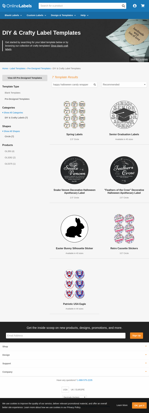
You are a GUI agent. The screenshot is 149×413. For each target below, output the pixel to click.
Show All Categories (12, 112)
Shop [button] (5, 346)
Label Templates (18, 68)
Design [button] (6, 355)
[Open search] (123, 6)
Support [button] (6, 363)
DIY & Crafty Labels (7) (16, 117)
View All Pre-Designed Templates (25, 78)
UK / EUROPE (78, 389)
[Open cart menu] (143, 6)
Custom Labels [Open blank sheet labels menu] (36, 15)
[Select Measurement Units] (74, 397)
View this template (139, 59)
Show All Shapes (11, 131)
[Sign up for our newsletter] (65, 335)
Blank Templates (12, 93)
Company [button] (7, 372)
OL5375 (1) (10, 164)
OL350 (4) (9, 151)
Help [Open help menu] (84, 15)
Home (5, 68)
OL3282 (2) (10, 157)
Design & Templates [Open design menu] (63, 15)
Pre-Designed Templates (39, 68)
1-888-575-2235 (84, 380)
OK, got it (139, 405)
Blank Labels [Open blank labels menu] (13, 15)
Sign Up (136, 335)
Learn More (122, 405)
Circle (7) (9, 136)
